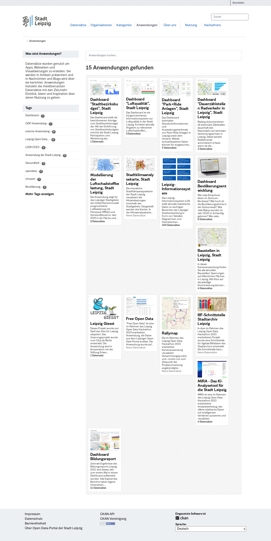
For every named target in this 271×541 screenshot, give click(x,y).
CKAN (181, 518)
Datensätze (78, 25)
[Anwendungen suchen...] (164, 56)
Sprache (180, 524)
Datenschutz (34, 518)
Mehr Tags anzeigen (39, 194)
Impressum (32, 514)
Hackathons (212, 25)
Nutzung (191, 25)
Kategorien (124, 25)
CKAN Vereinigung (113, 518)
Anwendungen (147, 25)
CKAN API (107, 514)
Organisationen (101, 25)
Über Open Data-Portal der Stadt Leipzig (53, 528)
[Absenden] (244, 17)
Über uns (170, 25)
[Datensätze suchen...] (229, 17)
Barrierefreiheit (35, 523)
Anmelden (238, 3)
